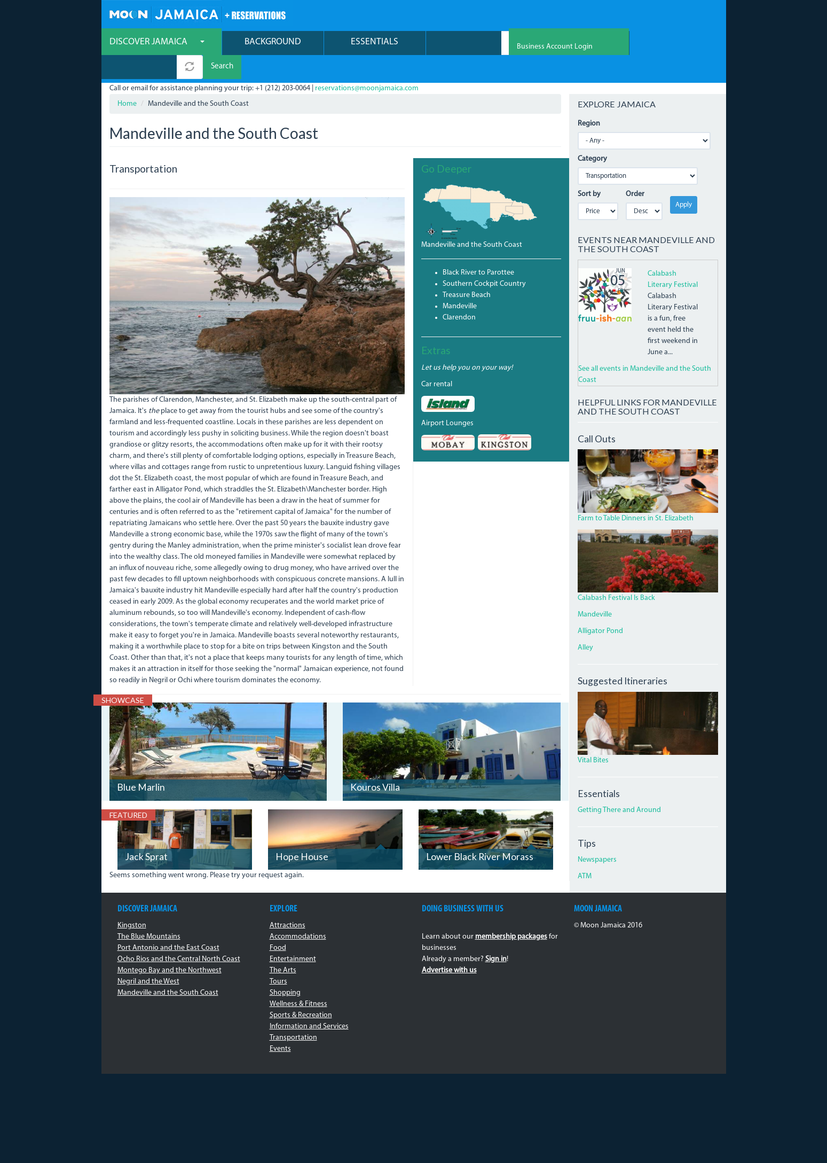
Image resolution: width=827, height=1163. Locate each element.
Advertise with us (449, 947)
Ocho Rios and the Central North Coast (178, 936)
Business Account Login (680, 16)
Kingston (131, 903)
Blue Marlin (141, 764)
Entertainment (293, 936)
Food (278, 925)
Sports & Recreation (301, 992)
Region (589, 101)
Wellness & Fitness (298, 981)
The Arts (283, 947)
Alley (585, 625)
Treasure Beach (467, 272)
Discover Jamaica (156, 43)
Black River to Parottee (478, 250)
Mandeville (460, 283)
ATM (585, 853)
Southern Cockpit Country (484, 261)
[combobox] (463, 44)
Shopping (285, 970)
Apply (683, 181)
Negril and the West (148, 959)
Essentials (374, 43)
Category (592, 136)
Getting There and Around (619, 788)
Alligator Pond (600, 609)
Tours (278, 959)
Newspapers (597, 837)
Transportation (293, 1015)
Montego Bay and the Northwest (169, 947)
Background (273, 43)
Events (280, 1026)
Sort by (589, 171)
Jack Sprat (146, 833)
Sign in (496, 936)
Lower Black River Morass (479, 833)
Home (127, 81)
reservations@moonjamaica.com (367, 65)
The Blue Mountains (148, 914)
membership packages (511, 914)
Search (546, 44)
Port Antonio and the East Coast (168, 925)
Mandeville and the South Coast (471, 222)
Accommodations (298, 914)
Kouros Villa (375, 764)
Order (635, 171)
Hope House (301, 833)
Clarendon (459, 295)
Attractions (287, 903)
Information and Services (309, 1004)
